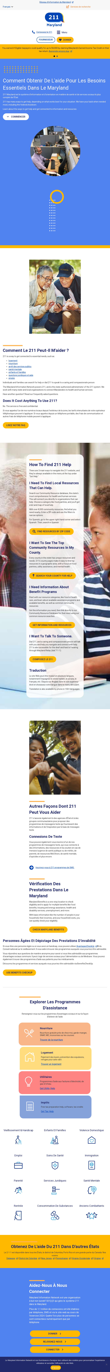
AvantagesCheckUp (85, 946)
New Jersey (46, 1258)
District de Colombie (28, 1258)
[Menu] (62, 32)
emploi (12, 378)
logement (13, 360)
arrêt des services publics (20, 366)
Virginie (97, 1258)
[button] (12, 6)
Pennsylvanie (62, 1258)
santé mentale (15, 369)
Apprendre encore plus (59, 51)
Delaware (11, 1258)
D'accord (56, 1368)
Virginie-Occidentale (81, 1258)
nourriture (13, 363)
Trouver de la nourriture (13, 1039)
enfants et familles (17, 372)
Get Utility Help (9, 1088)
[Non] (106, 1364)
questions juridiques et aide (21, 375)
